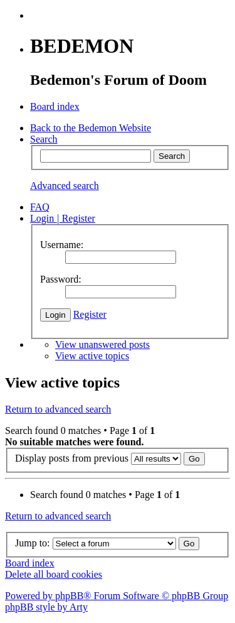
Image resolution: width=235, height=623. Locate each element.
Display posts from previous (110, 458)
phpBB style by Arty (46, 607)
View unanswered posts (102, 344)
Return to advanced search (58, 409)
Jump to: (32, 543)
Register (90, 314)
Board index (30, 563)
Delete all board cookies (53, 574)
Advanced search (64, 185)
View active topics (92, 355)
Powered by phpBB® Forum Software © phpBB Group (116, 595)
